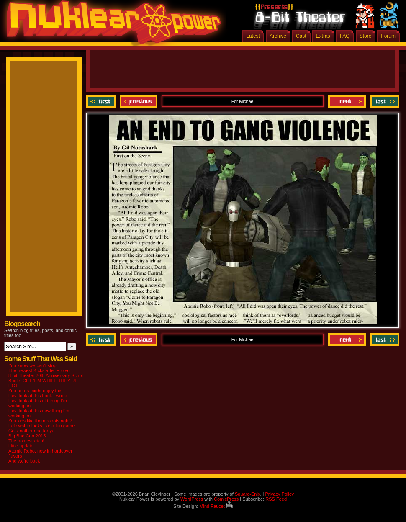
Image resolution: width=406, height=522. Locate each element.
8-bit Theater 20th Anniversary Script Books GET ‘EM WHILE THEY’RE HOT (45, 380)
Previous (138, 101)
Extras (323, 36)
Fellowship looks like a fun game (41, 425)
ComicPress (226, 498)
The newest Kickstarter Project (39, 370)
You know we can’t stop (32, 365)
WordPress (191, 498)
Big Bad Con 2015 (27, 435)
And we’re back (24, 460)
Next (347, 101)
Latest (253, 36)
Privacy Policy (279, 493)
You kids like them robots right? (40, 420)
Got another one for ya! (32, 430)
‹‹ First (102, 101)
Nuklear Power (111, 25)
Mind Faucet (216, 506)
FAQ (345, 36)
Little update (20, 445)
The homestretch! (26, 440)
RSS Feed (276, 498)
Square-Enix (247, 493)
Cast (301, 36)
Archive (278, 36)
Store (366, 36)
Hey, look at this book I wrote (37, 395)
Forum (388, 36)
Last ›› (383, 101)
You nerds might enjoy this (35, 390)
